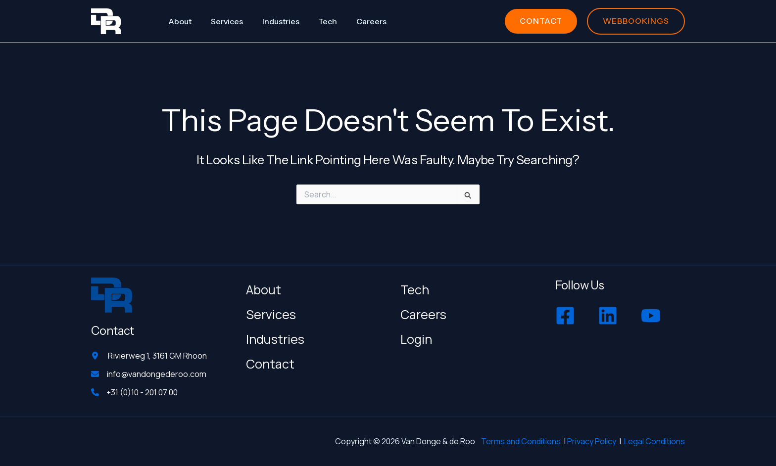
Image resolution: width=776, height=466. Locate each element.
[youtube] (652, 314)
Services (271, 313)
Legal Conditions (654, 441)
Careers (423, 313)
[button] (541, 21)
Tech (414, 288)
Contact (270, 362)
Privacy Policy (591, 441)
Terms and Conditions (521, 441)
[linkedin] (609, 314)
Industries (275, 337)
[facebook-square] (566, 314)
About (263, 288)
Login (416, 337)
